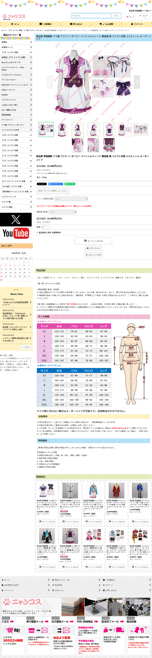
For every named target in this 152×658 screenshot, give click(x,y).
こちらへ (14, 370)
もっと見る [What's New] (26, 347)
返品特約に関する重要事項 (49, 233)
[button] (106, 24)
